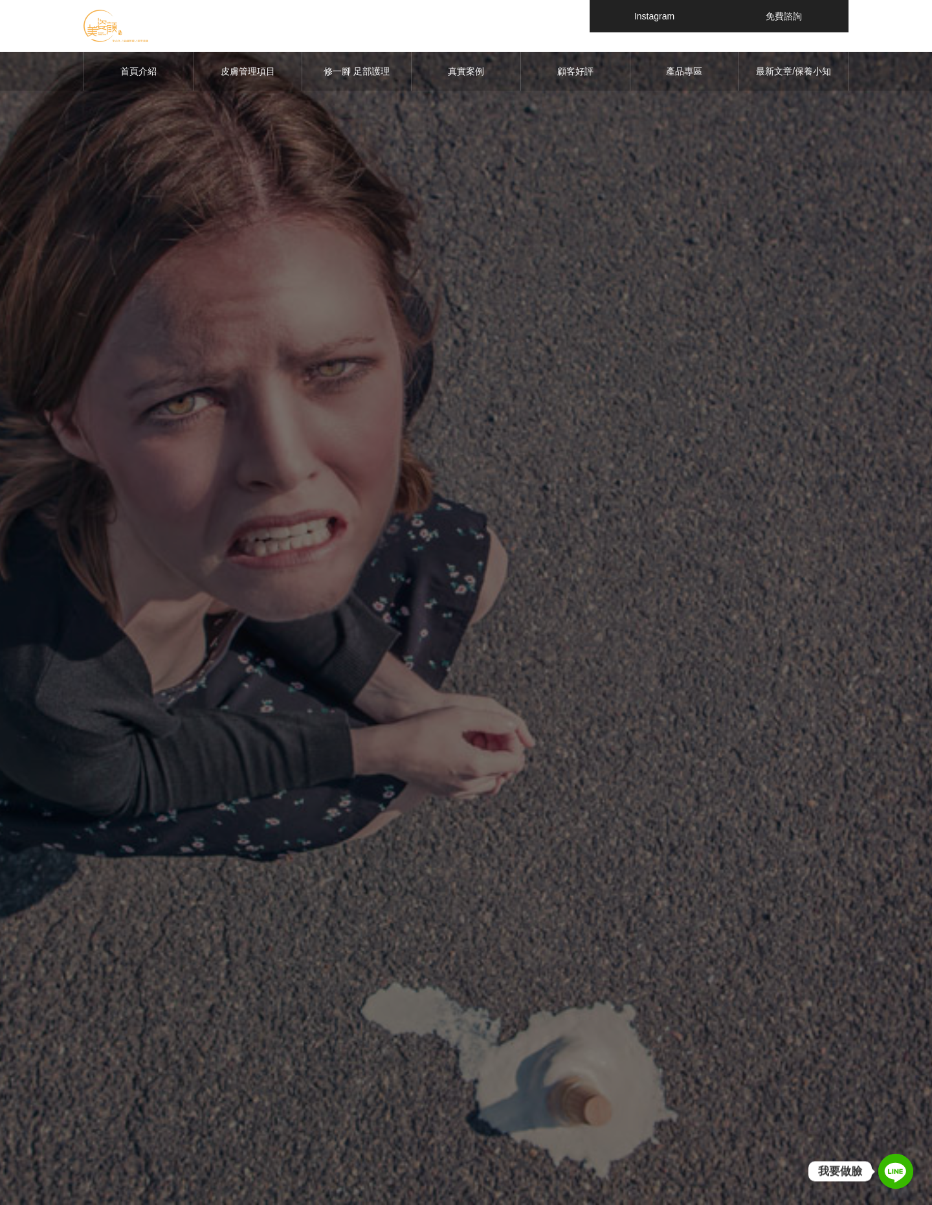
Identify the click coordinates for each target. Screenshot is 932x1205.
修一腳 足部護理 (357, 71)
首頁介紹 (138, 71)
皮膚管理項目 (248, 71)
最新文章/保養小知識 (793, 78)
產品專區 (684, 71)
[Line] (895, 1171)
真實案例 (466, 71)
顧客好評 (575, 71)
